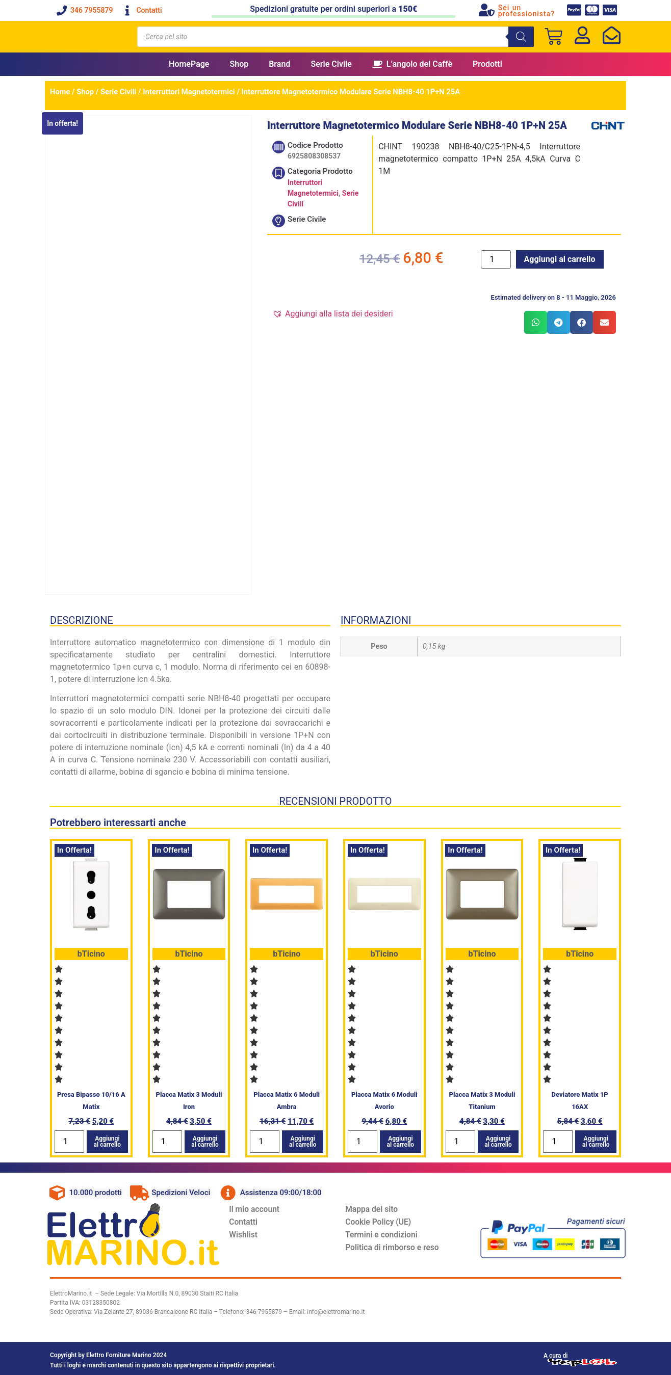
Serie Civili (118, 91)
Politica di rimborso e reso (399, 1249)
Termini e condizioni (388, 1235)
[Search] (521, 37)
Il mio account (260, 1206)
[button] (332, 314)
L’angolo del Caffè (412, 64)
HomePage (189, 64)
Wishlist (249, 1235)
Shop (238, 64)
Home (60, 91)
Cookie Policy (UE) (384, 1221)
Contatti (249, 1221)
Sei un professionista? (526, 11)
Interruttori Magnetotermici (189, 91)
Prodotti (487, 64)
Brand (279, 64)
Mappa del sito (378, 1206)
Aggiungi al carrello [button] (107, 1138)
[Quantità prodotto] (495, 259)
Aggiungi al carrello (560, 259)
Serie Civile (331, 64)
